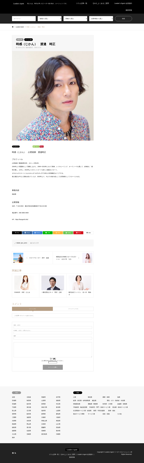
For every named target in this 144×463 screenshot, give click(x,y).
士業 (74, 397)
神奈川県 (19, 39)
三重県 (14, 417)
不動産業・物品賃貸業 (80, 407)
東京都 (29, 407)
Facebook (12, 453)
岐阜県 (29, 414)
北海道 (29, 397)
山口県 (58, 424)
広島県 (43, 424)
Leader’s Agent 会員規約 (123, 3)
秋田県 (29, 400)
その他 (119, 414)
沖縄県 (58, 434)
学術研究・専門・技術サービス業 (99, 407)
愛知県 (58, 414)
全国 (13, 397)
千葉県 (14, 407)
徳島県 (14, 427)
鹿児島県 (44, 434)
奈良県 (29, 420)
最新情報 (129, 10)
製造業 (90, 397)
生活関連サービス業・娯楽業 (82, 410)
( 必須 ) (17, 325)
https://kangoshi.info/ (21, 219)
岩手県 (58, 397)
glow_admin (24, 243)
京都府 (43, 417)
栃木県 (29, 404)
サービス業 (29, 39)
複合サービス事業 (78, 414)
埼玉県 (58, 404)
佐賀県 (29, 430)
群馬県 (43, 404)
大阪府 (58, 417)
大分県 (14, 434)
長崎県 (43, 430)
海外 (13, 437)
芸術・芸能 (106, 414)
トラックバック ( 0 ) (73, 308)
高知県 (58, 427)
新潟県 (58, 407)
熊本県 (58, 430)
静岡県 (43, 414)
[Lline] (48, 232)
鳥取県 (58, 420)
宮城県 (14, 400)
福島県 (58, 400)
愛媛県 (43, 427)
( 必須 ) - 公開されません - (22, 330)
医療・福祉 (111, 410)
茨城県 (14, 404)
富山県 (14, 410)
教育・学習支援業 (99, 410)
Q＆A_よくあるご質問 (101, 3)
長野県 (14, 414)
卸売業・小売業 (107, 404)
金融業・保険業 (122, 404)
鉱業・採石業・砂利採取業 (81, 400)
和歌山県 (44, 420)
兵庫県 (14, 420)
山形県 (43, 400)
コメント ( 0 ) (32, 308)
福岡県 (14, 430)
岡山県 (29, 424)
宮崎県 (29, 434)
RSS (15, 453)
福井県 (43, 410)
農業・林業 (106, 397)
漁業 (118, 397)
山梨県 (58, 410)
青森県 (43, 397)
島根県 (14, 424)
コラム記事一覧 (81, 3)
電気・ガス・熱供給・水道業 (116, 400)
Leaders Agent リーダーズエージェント (117, 452)
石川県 (29, 410)
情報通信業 (76, 404)
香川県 (29, 427)
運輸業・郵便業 (93, 404)
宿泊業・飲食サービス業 (120, 407)
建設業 (94, 400)
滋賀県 (29, 417)
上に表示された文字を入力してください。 (52, 360)
